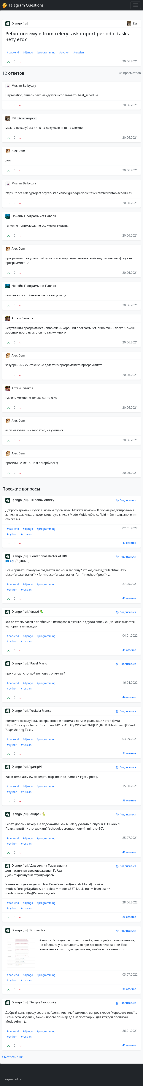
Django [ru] (16, 23)
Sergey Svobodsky (43, 1002)
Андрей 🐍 (38, 814)
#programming (46, 52)
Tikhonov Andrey (42, 500)
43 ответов (129, 1045)
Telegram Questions (23, 5)
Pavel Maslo (38, 663)
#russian (78, 52)
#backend (13, 52)
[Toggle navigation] (135, 5)
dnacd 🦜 (37, 612)
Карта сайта (13, 1079)
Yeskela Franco (40, 711)
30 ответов (129, 989)
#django (28, 52)
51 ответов (129, 753)
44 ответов (129, 697)
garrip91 (36, 767)
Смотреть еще (12, 1057)
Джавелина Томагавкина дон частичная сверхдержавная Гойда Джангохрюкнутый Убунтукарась (36, 870)
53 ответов (129, 800)
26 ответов (129, 917)
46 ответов (129, 598)
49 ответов (129, 542)
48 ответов (129, 852)
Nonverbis (37, 930)
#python (64, 52)
